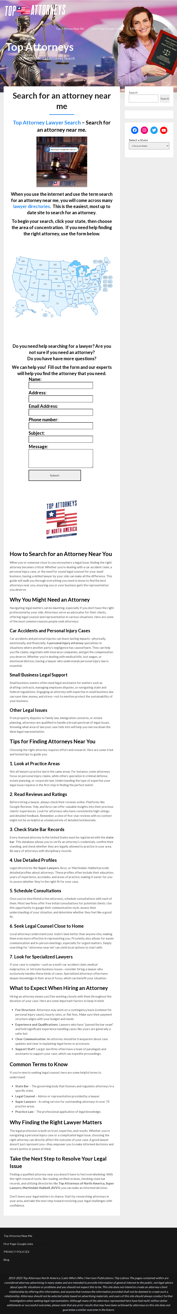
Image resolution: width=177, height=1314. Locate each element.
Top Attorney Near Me (70, 28)
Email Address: (43, 406)
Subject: (37, 433)
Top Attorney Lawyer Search (47, 122)
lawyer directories (31, 206)
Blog (166, 28)
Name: (35, 379)
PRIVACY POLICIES (143, 28)
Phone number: (43, 419)
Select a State (138, 140)
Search (133, 92)
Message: (38, 446)
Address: (38, 392)
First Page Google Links (107, 28)
